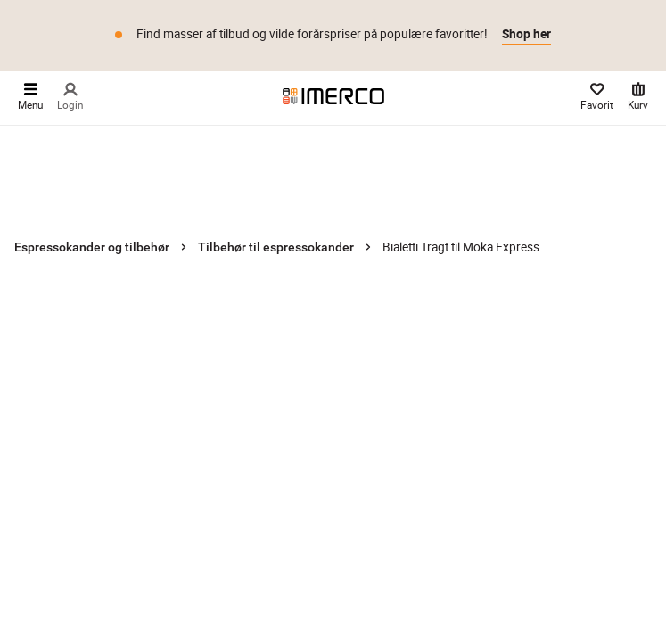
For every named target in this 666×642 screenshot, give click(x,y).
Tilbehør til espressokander (276, 247)
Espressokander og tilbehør (91, 247)
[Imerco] (333, 96)
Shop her (526, 34)
